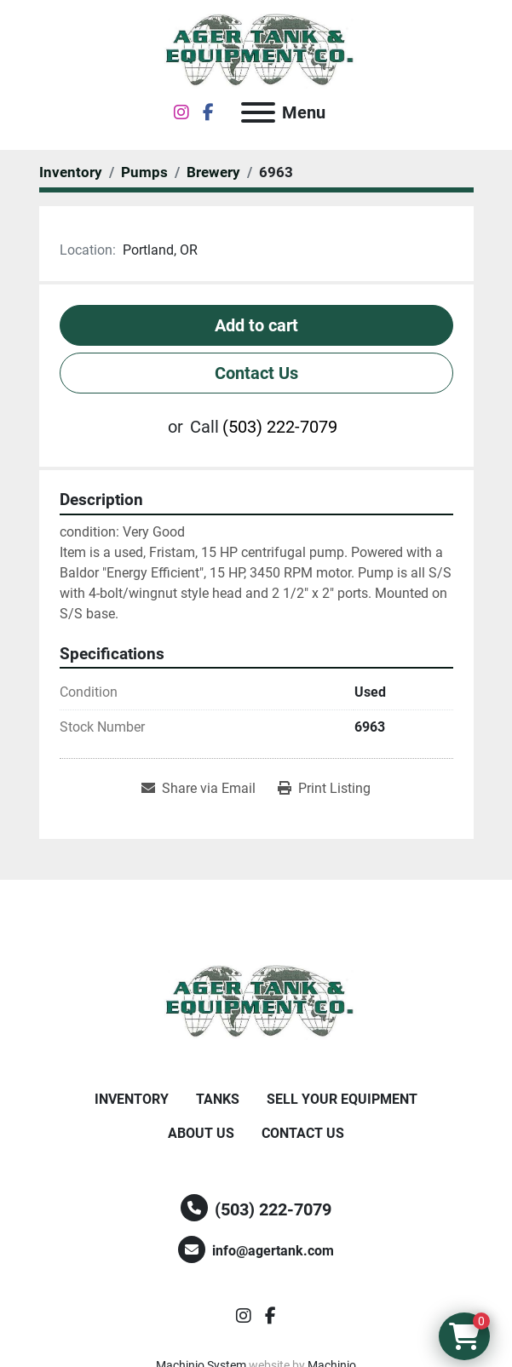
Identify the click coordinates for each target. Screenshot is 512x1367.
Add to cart (256, 325)
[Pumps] (144, 172)
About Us (201, 1133)
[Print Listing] (324, 789)
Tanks (217, 1099)
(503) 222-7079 (279, 426)
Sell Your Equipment (342, 1099)
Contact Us (256, 373)
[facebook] (208, 112)
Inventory (132, 1099)
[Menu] (258, 112)
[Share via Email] (198, 789)
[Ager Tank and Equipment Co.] (256, 1001)
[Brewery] (213, 172)
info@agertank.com (273, 1251)
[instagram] (181, 112)
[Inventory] (70, 172)
